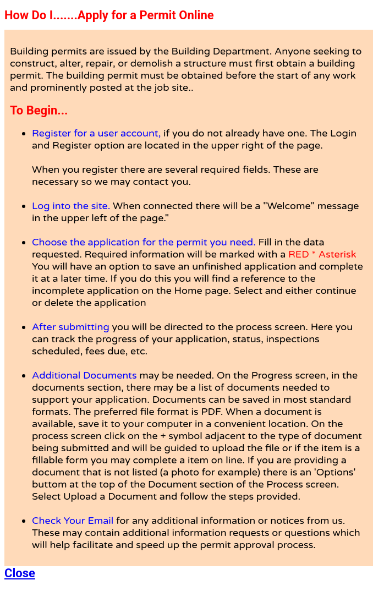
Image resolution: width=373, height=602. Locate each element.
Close (19, 573)
